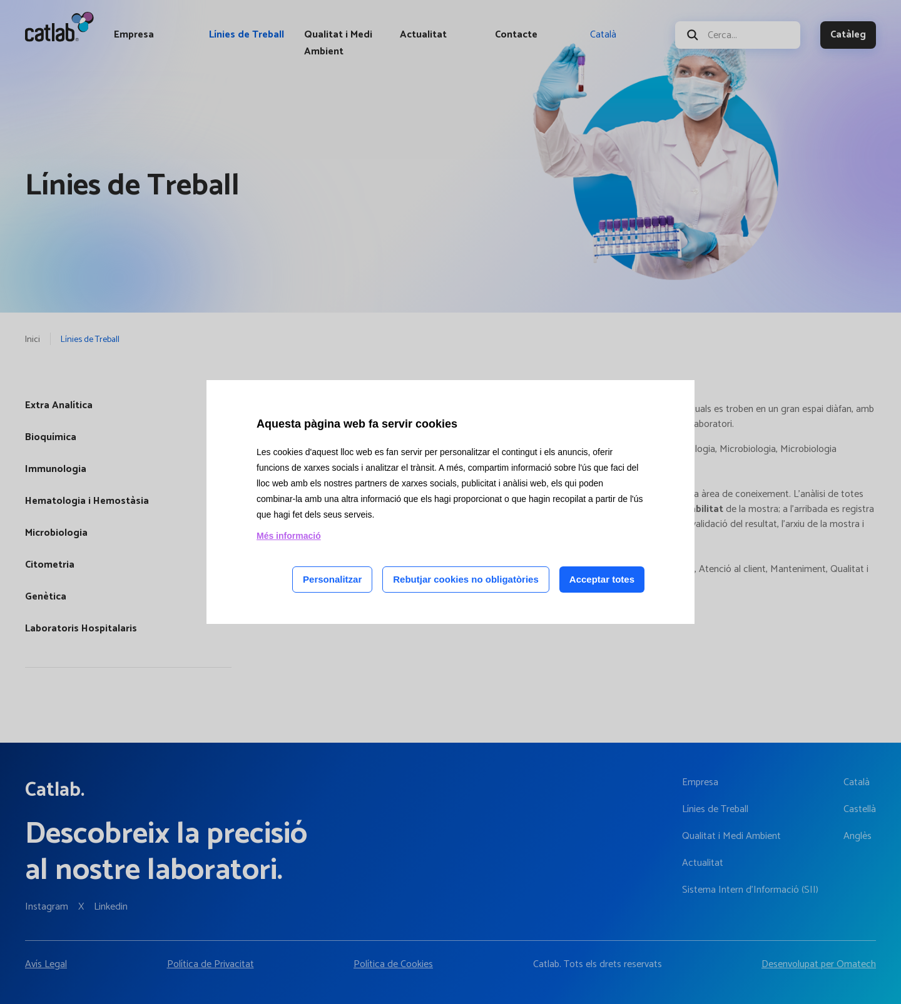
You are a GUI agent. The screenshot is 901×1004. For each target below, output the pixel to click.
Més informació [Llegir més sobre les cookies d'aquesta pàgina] (289, 536)
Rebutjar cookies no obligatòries (466, 579)
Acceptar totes (601, 579)
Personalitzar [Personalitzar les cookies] (332, 579)
